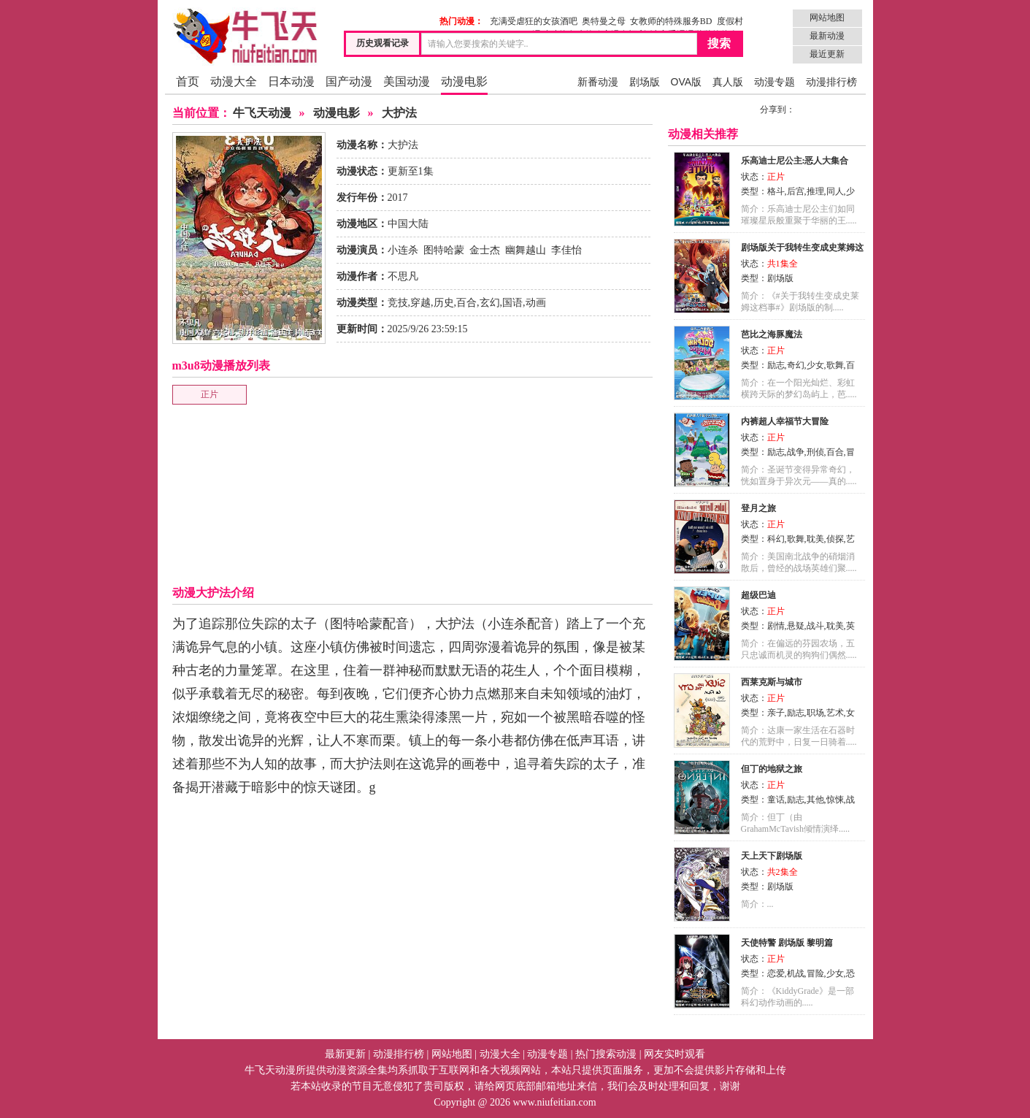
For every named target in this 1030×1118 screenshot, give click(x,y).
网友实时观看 (674, 1054)
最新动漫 (827, 36)
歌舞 (835, 365)
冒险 (815, 973)
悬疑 (795, 626)
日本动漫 (291, 81)
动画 (536, 302)
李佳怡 (566, 250)
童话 (776, 800)
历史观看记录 (382, 43)
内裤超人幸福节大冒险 (785, 421)
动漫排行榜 (831, 82)
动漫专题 (774, 82)
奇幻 (795, 365)
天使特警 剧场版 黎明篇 (787, 943)
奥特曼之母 (604, 21)
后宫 (795, 191)
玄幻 (490, 302)
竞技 (398, 302)
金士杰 (484, 250)
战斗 (815, 626)
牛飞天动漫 (262, 113)
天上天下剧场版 (771, 856)
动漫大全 (233, 81)
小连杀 (403, 250)
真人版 (727, 82)
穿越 (420, 302)
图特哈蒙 (443, 250)
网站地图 (827, 17)
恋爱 (776, 973)
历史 (444, 302)
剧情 (776, 626)
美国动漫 (406, 81)
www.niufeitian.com (554, 1102)
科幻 (776, 539)
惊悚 (835, 800)
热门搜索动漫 (606, 1054)
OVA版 (686, 82)
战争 (795, 452)
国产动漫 (349, 81)
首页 (187, 81)
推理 (815, 191)
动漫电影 (464, 81)
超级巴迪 (758, 595)
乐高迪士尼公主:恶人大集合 (795, 161)
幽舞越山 (525, 250)
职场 (815, 713)
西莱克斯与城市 (771, 682)
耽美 (815, 539)
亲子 (776, 713)
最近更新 (827, 54)
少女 (815, 365)
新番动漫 (597, 82)
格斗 (776, 191)
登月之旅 (758, 508)
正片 (209, 394)
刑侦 (815, 452)
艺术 (835, 713)
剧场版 (644, 82)
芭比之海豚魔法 (771, 334)
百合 (466, 302)
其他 (815, 800)
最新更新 (345, 1054)
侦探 (835, 539)
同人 (835, 191)
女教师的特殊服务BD (671, 21)
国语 (512, 302)
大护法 (399, 113)
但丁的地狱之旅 (771, 769)
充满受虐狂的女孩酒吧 (533, 21)
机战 (795, 973)
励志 (776, 365)
